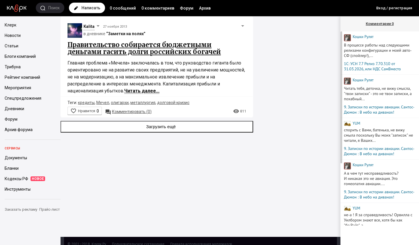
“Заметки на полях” (125, 33)
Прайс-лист (49, 209)
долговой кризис (173, 102)
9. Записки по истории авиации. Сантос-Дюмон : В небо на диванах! (379, 109)
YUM (356, 123)
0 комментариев (157, 8)
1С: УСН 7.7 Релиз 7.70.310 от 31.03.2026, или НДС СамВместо (372, 66)
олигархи (120, 102)
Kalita (89, 26)
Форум (186, 8)
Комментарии (380, 24)
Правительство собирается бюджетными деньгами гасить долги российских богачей (144, 48)
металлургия (142, 102)
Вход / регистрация (394, 8)
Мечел (102, 102)
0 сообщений (123, 8)
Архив (205, 8)
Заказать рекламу (21, 209)
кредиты (86, 102)
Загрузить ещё (157, 127)
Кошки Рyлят (363, 36)
